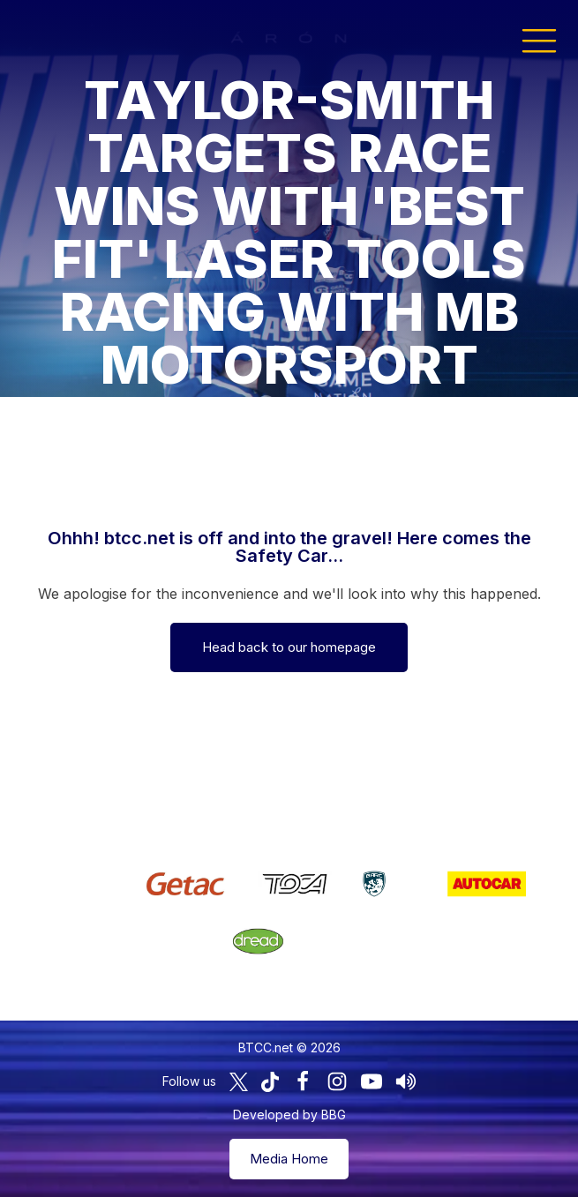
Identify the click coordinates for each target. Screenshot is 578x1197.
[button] (539, 40)
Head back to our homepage (289, 647)
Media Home (289, 1158)
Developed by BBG (289, 1114)
